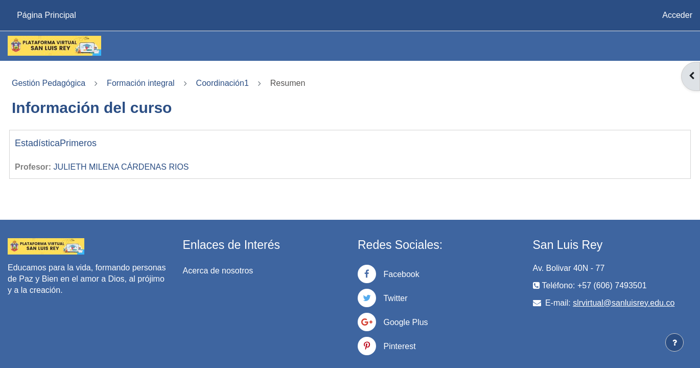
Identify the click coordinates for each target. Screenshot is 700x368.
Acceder (677, 15)
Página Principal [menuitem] (46, 15)
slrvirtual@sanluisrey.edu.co (623, 302)
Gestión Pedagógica (48, 83)
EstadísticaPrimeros (56, 143)
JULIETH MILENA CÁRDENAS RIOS (121, 167)
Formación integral (141, 83)
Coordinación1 (222, 83)
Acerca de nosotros (218, 270)
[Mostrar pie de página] (674, 342)
